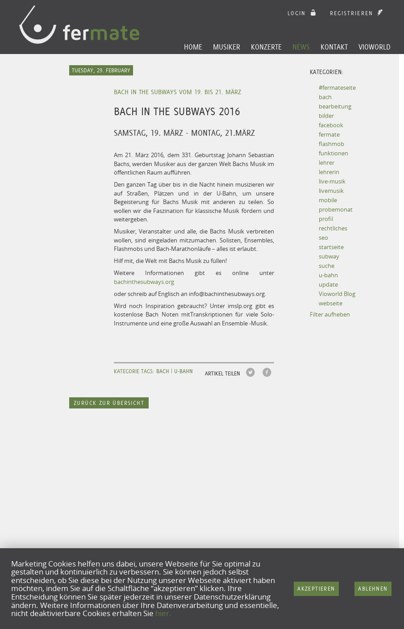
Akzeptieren (316, 588)
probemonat (336, 209)
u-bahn (328, 275)
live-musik (332, 181)
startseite (331, 247)
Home (193, 46)
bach (325, 97)
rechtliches (333, 228)
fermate (329, 134)
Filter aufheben (330, 314)
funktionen (333, 153)
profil (326, 219)
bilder (326, 116)
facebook (331, 125)
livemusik (331, 191)
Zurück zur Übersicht (109, 403)
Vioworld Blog (337, 294)
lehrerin (329, 172)
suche (326, 266)
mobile (328, 200)
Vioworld (374, 46)
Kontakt (334, 46)
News (301, 46)
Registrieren (357, 13)
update (328, 284)
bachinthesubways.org (144, 282)
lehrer (326, 162)
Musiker (226, 46)
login (302, 13)
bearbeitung (335, 106)
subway (329, 256)
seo (323, 237)
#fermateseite (337, 87)
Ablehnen (372, 588)
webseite (330, 303)
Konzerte (266, 46)
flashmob (331, 144)
